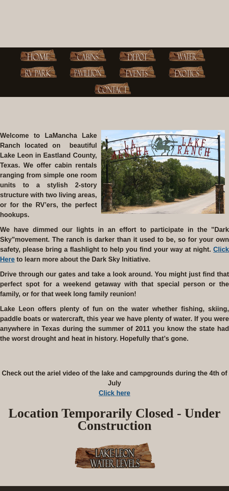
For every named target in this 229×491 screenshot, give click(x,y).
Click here (114, 393)
